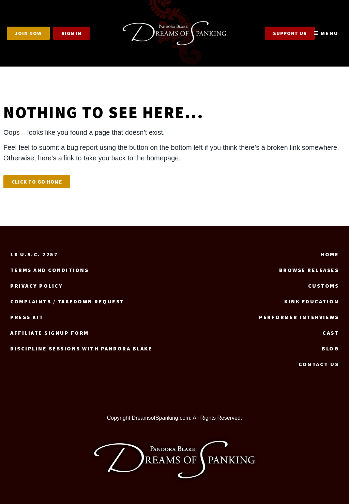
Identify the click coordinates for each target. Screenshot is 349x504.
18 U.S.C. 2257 (34, 254)
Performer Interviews (299, 317)
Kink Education (311, 301)
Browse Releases (309, 270)
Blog (330, 348)
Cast (330, 332)
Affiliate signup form (49, 332)
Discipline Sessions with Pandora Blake (81, 348)
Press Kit (27, 317)
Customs (323, 285)
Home (329, 254)
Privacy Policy (36, 285)
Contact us (319, 364)
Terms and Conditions (49, 270)
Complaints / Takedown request (67, 301)
